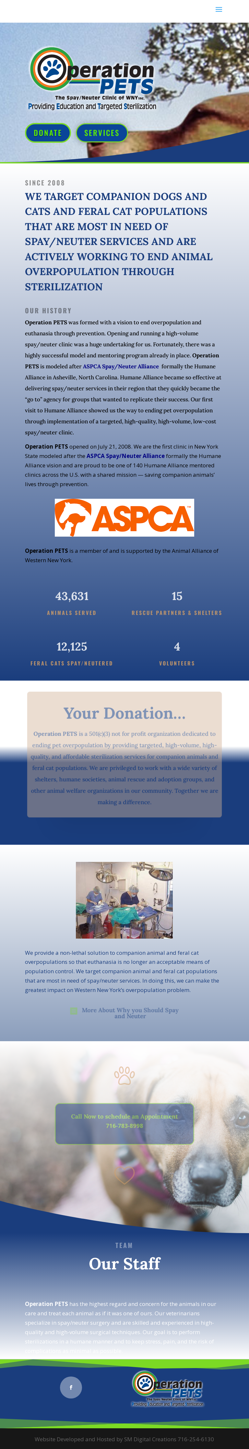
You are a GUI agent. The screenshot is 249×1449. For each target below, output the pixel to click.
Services (102, 132)
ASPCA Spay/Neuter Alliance (121, 366)
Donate (48, 132)
